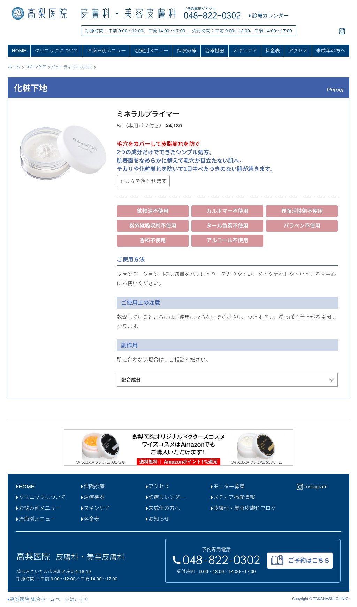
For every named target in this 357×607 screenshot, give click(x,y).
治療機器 (214, 50)
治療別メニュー (151, 50)
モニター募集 (228, 486)
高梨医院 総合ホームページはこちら (48, 599)
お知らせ (157, 518)
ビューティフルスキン (71, 67)
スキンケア (245, 50)
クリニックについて (57, 50)
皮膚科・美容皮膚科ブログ (243, 508)
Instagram (312, 487)
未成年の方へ (330, 50)
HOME (19, 50)
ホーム (14, 67)
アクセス (297, 50)
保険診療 (186, 50)
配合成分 (131, 379)
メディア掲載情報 (233, 497)
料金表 (272, 50)
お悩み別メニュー (106, 50)
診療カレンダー (165, 497)
